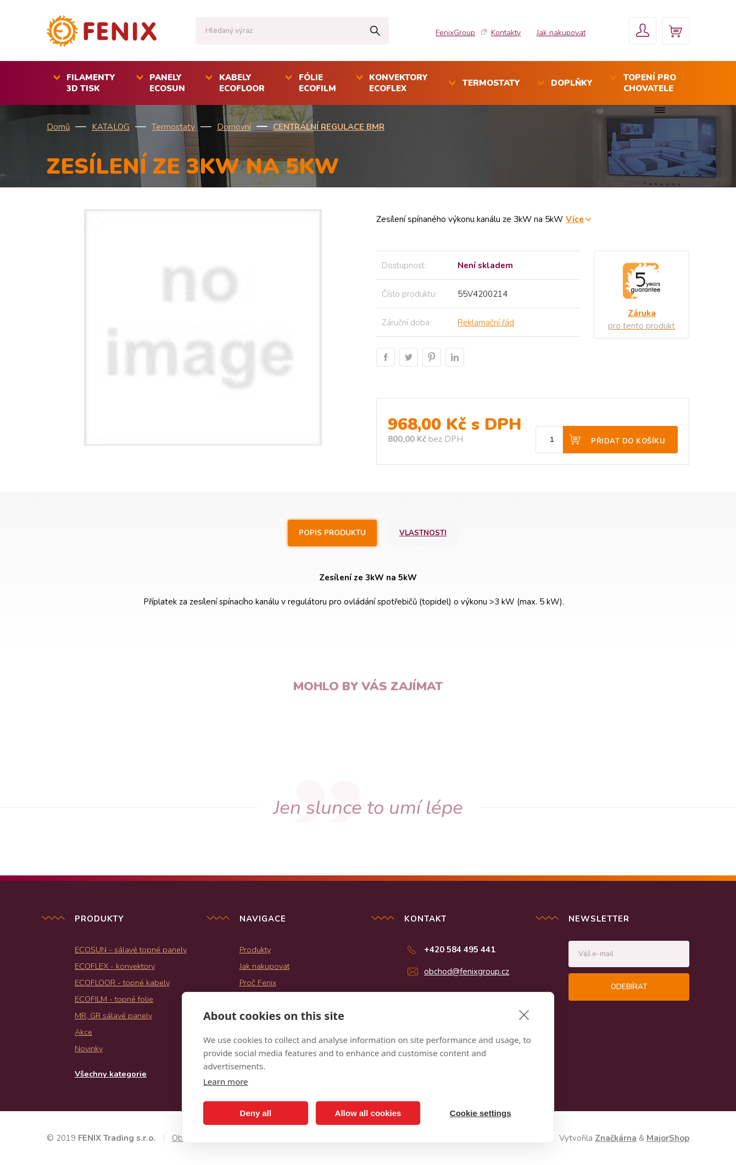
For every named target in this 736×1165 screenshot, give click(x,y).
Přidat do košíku (628, 441)
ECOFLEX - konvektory (115, 966)
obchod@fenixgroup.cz (466, 971)
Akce (83, 1032)
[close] (524, 1014)
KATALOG (111, 126)
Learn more (225, 1081)
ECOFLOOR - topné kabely (122, 982)
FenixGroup (455, 32)
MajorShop (667, 1138)
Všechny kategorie (111, 1073)
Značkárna (616, 1138)
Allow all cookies (368, 1113)
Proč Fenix (257, 982)
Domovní (234, 126)
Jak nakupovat (561, 32)
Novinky (89, 1048)
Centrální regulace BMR (328, 126)
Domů (58, 126)
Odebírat (629, 987)
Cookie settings (480, 1113)
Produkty (255, 949)
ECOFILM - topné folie (114, 999)
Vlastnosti (423, 533)
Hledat (375, 31)
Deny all (256, 1113)
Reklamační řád (486, 322)
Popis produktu (332, 533)
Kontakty (506, 32)
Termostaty (173, 126)
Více (575, 219)
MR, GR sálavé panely (113, 1015)
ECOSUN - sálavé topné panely (131, 949)
